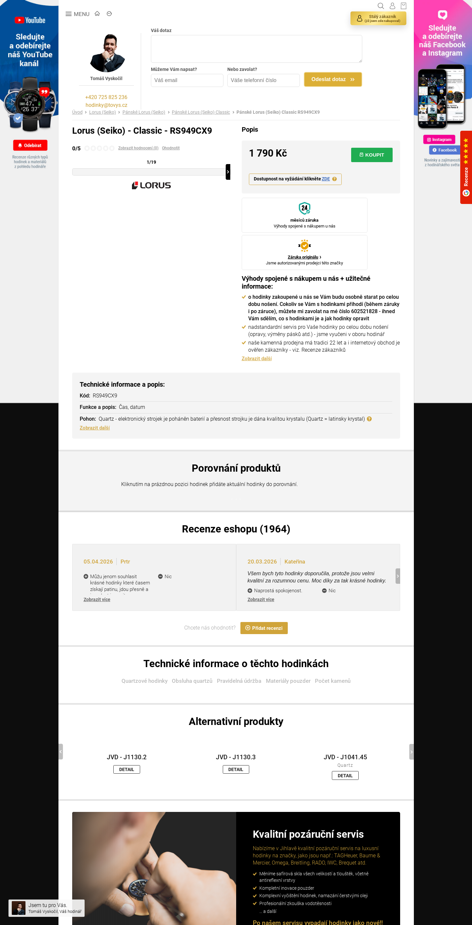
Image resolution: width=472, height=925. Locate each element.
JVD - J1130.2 (127, 725)
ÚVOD (110, 14)
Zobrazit (97, 567)
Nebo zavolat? (242, 69)
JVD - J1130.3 (236, 725)
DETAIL (126, 737)
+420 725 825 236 (106, 97)
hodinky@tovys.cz (106, 105)
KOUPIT (372, 155)
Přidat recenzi (264, 596)
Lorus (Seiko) (102, 112)
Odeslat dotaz (329, 79)
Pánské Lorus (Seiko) (143, 112)
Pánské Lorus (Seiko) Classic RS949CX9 (278, 112)
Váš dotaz (161, 30)
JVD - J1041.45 (345, 725)
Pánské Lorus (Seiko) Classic (201, 112)
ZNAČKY (141, 14)
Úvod (77, 112)
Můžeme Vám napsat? (174, 69)
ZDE (326, 179)
